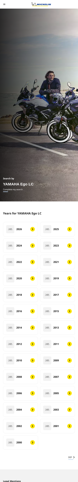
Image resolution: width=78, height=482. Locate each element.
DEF (71, 457)
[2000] (20, 442)
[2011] (57, 344)
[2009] (57, 360)
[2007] (57, 377)
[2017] (57, 295)
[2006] (20, 393)
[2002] (20, 426)
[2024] (20, 245)
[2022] (20, 262)
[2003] (57, 409)
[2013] (57, 327)
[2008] (20, 377)
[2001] (57, 426)
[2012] (20, 344)
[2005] (57, 393)
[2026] (20, 229)
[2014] (20, 327)
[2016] (20, 311)
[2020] (20, 278)
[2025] (57, 229)
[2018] (20, 295)
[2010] (20, 360)
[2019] (57, 278)
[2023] (57, 245)
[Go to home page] (41, 4)
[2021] (57, 262)
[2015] (57, 311)
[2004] (20, 409)
